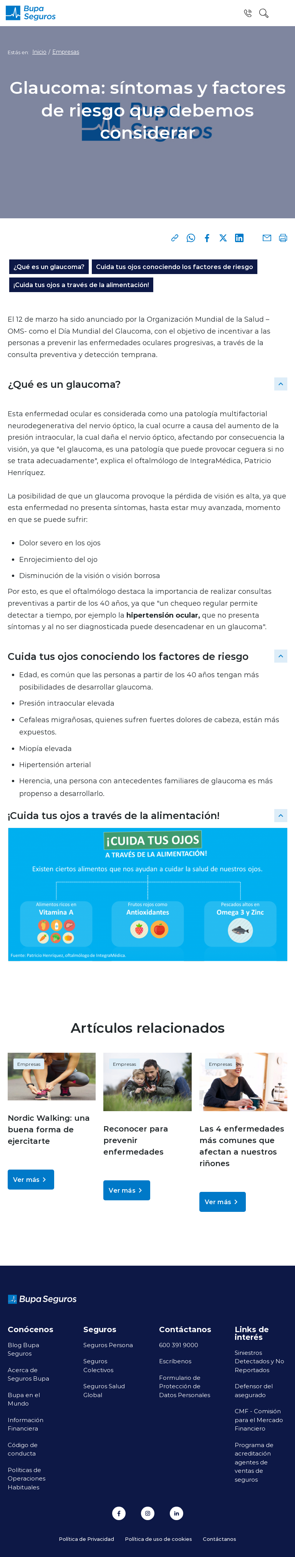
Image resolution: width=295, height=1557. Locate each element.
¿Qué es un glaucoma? (49, 267)
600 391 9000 (178, 1345)
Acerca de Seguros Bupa (28, 1374)
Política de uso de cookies (158, 1538)
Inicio (39, 52)
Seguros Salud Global (104, 1390)
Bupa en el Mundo (24, 1399)
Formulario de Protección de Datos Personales (184, 1386)
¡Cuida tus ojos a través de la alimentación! (81, 285)
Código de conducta (23, 1449)
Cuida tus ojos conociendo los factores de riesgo (174, 267)
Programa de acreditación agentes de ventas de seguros (254, 1462)
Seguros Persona (108, 1345)
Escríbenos (175, 1361)
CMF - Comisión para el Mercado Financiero (259, 1419)
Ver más (31, 1179)
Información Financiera (25, 1424)
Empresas (65, 52)
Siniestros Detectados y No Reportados (259, 1361)
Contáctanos (219, 1538)
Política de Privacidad (86, 1538)
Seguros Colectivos (98, 1365)
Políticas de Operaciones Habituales (26, 1478)
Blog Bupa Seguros (23, 1349)
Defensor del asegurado (254, 1390)
